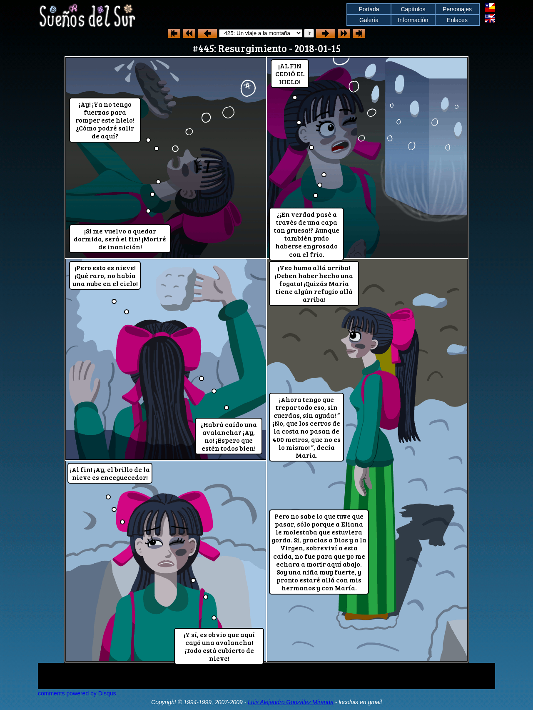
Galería (369, 20)
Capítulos (413, 9)
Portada (369, 9)
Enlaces (457, 20)
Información (413, 20)
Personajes (457, 9)
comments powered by (77, 693)
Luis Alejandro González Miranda (291, 702)
